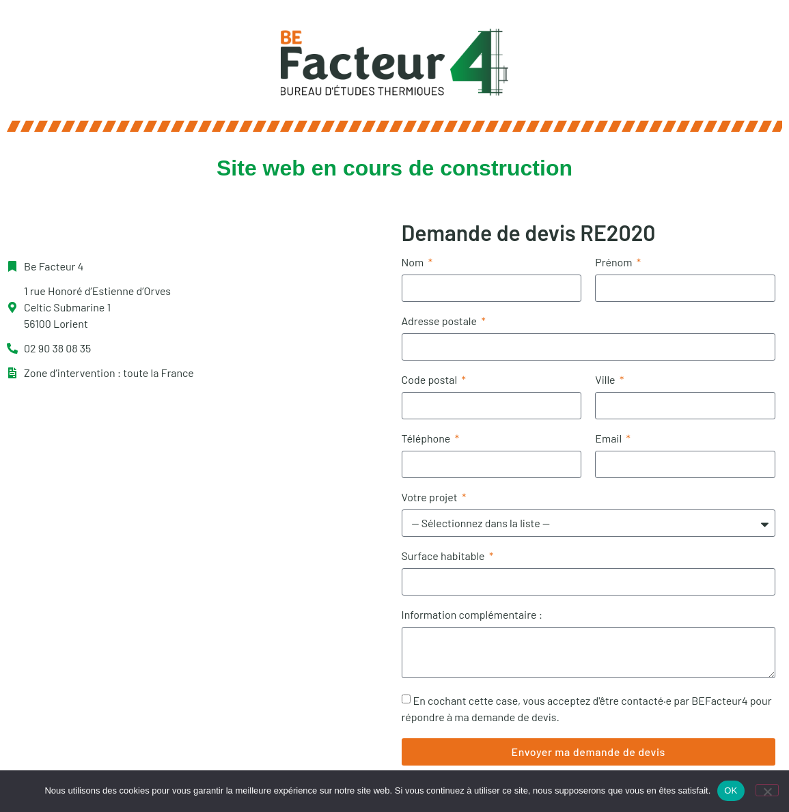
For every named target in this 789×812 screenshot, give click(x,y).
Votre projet (431, 497)
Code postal (431, 380)
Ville (606, 380)
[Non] (767, 790)
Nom (414, 262)
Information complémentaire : (472, 615)
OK (730, 790)
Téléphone (427, 439)
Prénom (614, 262)
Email (609, 439)
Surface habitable (444, 556)
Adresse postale (441, 321)
